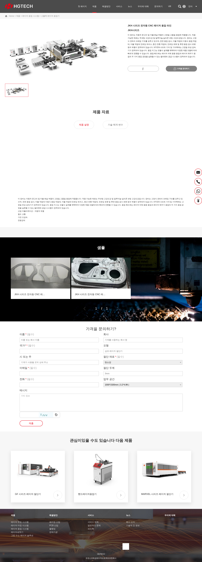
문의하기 (158, 6)
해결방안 (106, 6)
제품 (94, 6)
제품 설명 (84, 124)
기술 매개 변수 (115, 124)
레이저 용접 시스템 (30, 16)
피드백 (91, 529)
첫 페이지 (82, 6)
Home (11, 16)
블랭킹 (52, 529)
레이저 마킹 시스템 (20, 525)
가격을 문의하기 (181, 69)
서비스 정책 (93, 522)
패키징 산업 (54, 522)
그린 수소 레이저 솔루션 (22, 535)
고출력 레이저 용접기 (50, 16)
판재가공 (53, 532)
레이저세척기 (17, 532)
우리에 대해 (143, 6)
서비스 (119, 6)
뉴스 (130, 6)
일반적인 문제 (94, 525)
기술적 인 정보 (133, 525)
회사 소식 (130, 522)
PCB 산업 (53, 525)
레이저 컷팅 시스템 (20, 522)
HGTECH (101, 554)
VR (169, 6)
